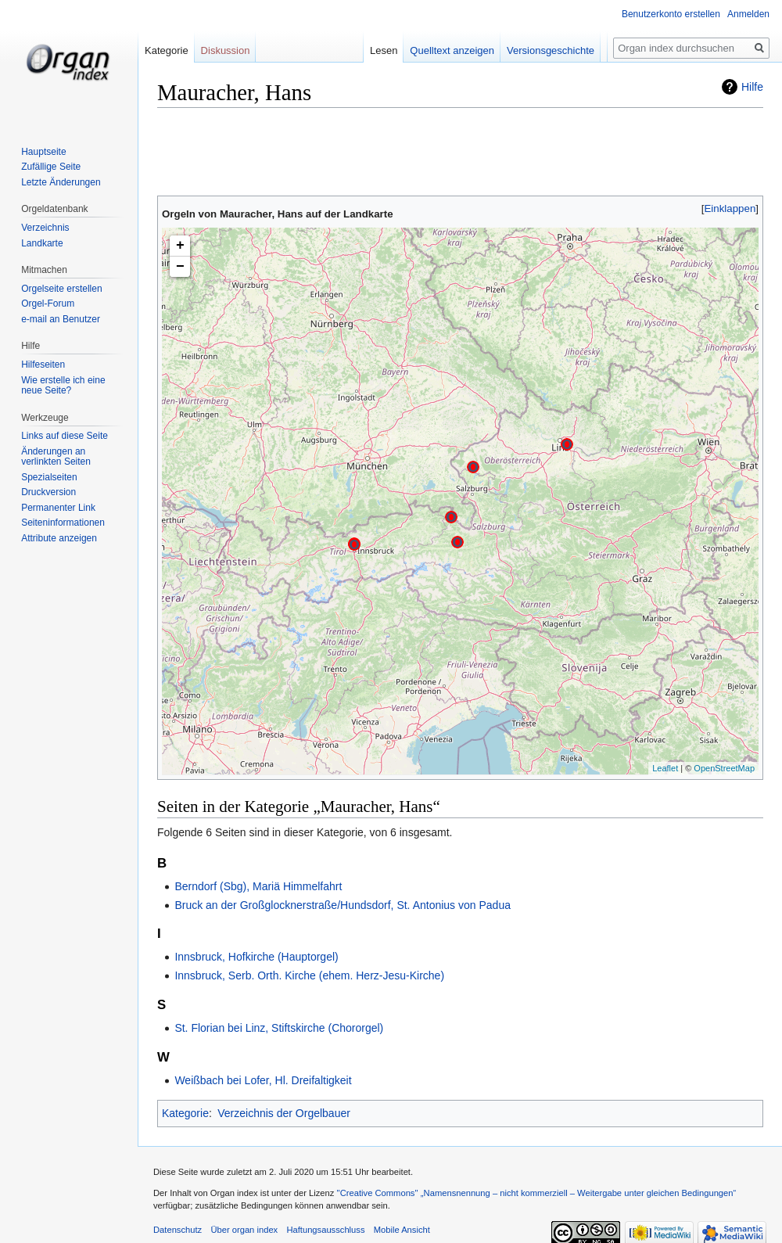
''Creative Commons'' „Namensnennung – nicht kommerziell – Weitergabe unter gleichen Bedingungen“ (536, 1193)
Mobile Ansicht (402, 1229)
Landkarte (42, 243)
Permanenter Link (58, 507)
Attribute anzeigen (59, 538)
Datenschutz (177, 1229)
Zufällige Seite (51, 166)
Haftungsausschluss (325, 1229)
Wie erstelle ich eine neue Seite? (63, 386)
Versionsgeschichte (560, 50)
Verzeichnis (45, 227)
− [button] (180, 266)
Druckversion (48, 492)
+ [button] (180, 245)
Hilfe (752, 87)
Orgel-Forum (47, 303)
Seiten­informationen (63, 522)
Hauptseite (43, 151)
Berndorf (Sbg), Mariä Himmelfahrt (258, 886)
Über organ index (244, 1229)
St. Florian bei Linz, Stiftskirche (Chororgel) (278, 1028)
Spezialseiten (49, 477)
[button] (730, 208)
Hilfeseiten (43, 364)
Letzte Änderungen (60, 182)
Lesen (393, 50)
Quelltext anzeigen (462, 50)
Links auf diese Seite (64, 435)
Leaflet (665, 768)
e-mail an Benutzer (60, 319)
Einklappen (730, 208)
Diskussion (225, 50)
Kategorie (185, 1113)
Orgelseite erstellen (61, 288)
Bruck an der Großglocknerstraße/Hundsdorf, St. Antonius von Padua (342, 905)
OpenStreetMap (724, 768)
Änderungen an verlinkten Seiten (56, 457)
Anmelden (748, 14)
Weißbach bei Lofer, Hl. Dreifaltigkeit (262, 1080)
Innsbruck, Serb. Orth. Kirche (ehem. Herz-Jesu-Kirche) (309, 975)
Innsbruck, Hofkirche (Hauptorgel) (256, 956)
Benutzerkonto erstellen (671, 14)
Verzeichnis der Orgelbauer (283, 1113)
